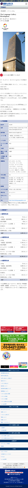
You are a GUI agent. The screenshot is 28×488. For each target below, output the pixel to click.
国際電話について (4, 391)
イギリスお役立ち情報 (5, 393)
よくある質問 (3, 404)
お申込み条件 (9, 465)
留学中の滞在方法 (4, 375)
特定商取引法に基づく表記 (9, 467)
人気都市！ (3, 427)
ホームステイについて (5, 409)
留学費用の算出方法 (5, 373)
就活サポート (3, 380)
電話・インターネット (5, 422)
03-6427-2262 (15, 481)
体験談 (2, 446)
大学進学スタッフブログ (6, 454)
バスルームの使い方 (5, 414)
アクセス (3, 456)
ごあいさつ (9, 463)
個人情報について (17, 465)
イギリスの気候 (4, 396)
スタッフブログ (4, 451)
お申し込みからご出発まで (6, 378)
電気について (3, 417)
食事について (3, 412)
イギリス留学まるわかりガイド (7, 438)
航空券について (4, 386)
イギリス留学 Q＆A (5, 435)
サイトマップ (20, 467)
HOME (4, 463)
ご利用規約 (21, 463)
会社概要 (15, 463)
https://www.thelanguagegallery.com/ (17, 200)
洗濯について (3, 419)
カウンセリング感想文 (5, 443)
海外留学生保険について (6, 388)
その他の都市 (3, 430)
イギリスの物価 (4, 398)
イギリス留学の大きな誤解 (6, 401)
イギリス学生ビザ (4, 383)
